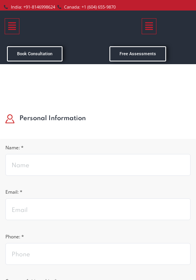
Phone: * (16, 239)
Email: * (15, 194)
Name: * (16, 148)
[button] (12, 26)
